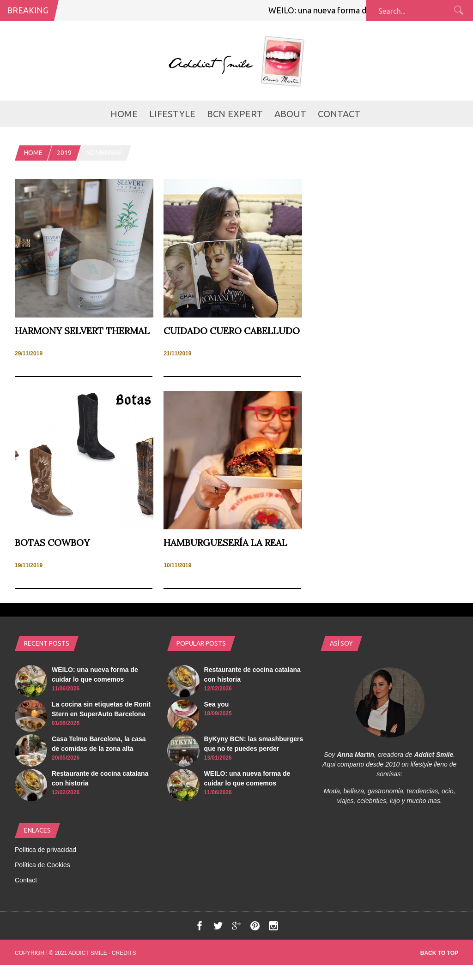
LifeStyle (172, 113)
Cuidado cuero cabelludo (232, 330)
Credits (124, 953)
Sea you (216, 704)
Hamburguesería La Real (225, 542)
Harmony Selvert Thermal (82, 330)
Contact (339, 113)
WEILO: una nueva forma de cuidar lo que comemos (366, 10)
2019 (64, 152)
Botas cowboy (52, 542)
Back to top (439, 953)
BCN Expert (235, 113)
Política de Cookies (42, 865)
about (290, 113)
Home (124, 113)
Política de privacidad (45, 849)
